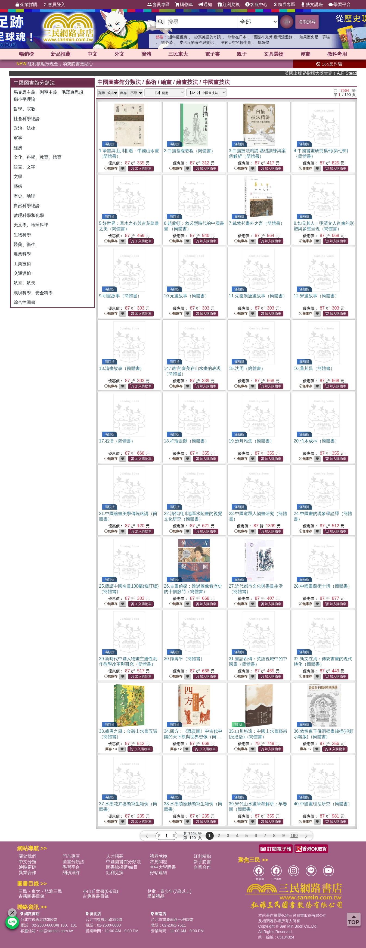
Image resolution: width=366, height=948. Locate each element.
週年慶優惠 (177, 37)
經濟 (18, 147)
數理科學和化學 (29, 215)
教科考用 (337, 54)
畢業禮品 (156, 896)
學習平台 (339, 4)
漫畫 (305, 54)
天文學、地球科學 (31, 225)
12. (316, 296)
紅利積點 (202, 856)
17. (117, 441)
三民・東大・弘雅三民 (40, 891)
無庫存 (110, 168)
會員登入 (54, 4)
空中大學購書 (163, 867)
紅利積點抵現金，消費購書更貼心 (54, 63)
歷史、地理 (24, 196)
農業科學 (22, 254)
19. (251, 441)
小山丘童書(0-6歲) (100, 891)
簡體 (146, 54)
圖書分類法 (73, 861)
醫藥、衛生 (24, 244)
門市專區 (71, 856)
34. (193, 736)
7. (257, 223)
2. (189, 150)
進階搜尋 (307, 21)
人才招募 (114, 856)
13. (121, 368)
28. (323, 586)
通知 (205, 4)
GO (286, 22)
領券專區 (284, 4)
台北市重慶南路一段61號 (172, 919)
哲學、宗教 (24, 109)
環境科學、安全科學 (33, 293)
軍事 (18, 138)
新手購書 (202, 861)
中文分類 (27, 861)
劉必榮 (167, 42)
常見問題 (158, 861)
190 (294, 835)
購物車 (184, 4)
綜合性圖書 (24, 302)
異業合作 (27, 872)
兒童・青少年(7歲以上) (169, 891)
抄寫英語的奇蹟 (207, 37)
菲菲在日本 (237, 37)
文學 (18, 176)
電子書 (212, 54)
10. (186, 296)
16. (314, 368)
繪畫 (166, 82)
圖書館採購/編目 (122, 867)
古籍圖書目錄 (31, 896)
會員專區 (158, 4)
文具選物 (273, 54)
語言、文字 (24, 167)
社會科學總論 (27, 118)
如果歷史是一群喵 (314, 37)
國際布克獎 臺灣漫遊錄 (273, 37)
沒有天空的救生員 (236, 42)
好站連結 (158, 872)
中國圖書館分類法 (119, 82)
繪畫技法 (187, 82)
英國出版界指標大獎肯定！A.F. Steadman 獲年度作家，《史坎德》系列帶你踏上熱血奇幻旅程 (337, 73)
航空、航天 (24, 283)
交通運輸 (22, 273)
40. (323, 804)
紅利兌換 (229, 4)
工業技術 (22, 263)
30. (184, 658)
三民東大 (178, 54)
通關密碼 (27, 867)
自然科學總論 (27, 205)
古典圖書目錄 (96, 896)
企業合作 (202, 867)
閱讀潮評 (71, 872)
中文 (92, 54)
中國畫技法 (216, 82)
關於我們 (27, 856)
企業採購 (26, 4)
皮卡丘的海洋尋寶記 (196, 42)
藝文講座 (312, 4)
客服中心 (256, 4)
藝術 (18, 186)
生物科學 (22, 234)
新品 (60, 54)
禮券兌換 (158, 856)
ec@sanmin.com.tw (56, 931)
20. (316, 441)
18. (186, 441)
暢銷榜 (26, 54)
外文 (119, 54)
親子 (242, 54)
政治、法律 (24, 128)
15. (247, 368)
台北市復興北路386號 (38, 919)
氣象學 (263, 42)
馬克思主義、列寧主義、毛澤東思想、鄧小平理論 (51, 96)
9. (120, 296)
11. (258, 296)
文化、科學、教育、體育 (37, 157)
